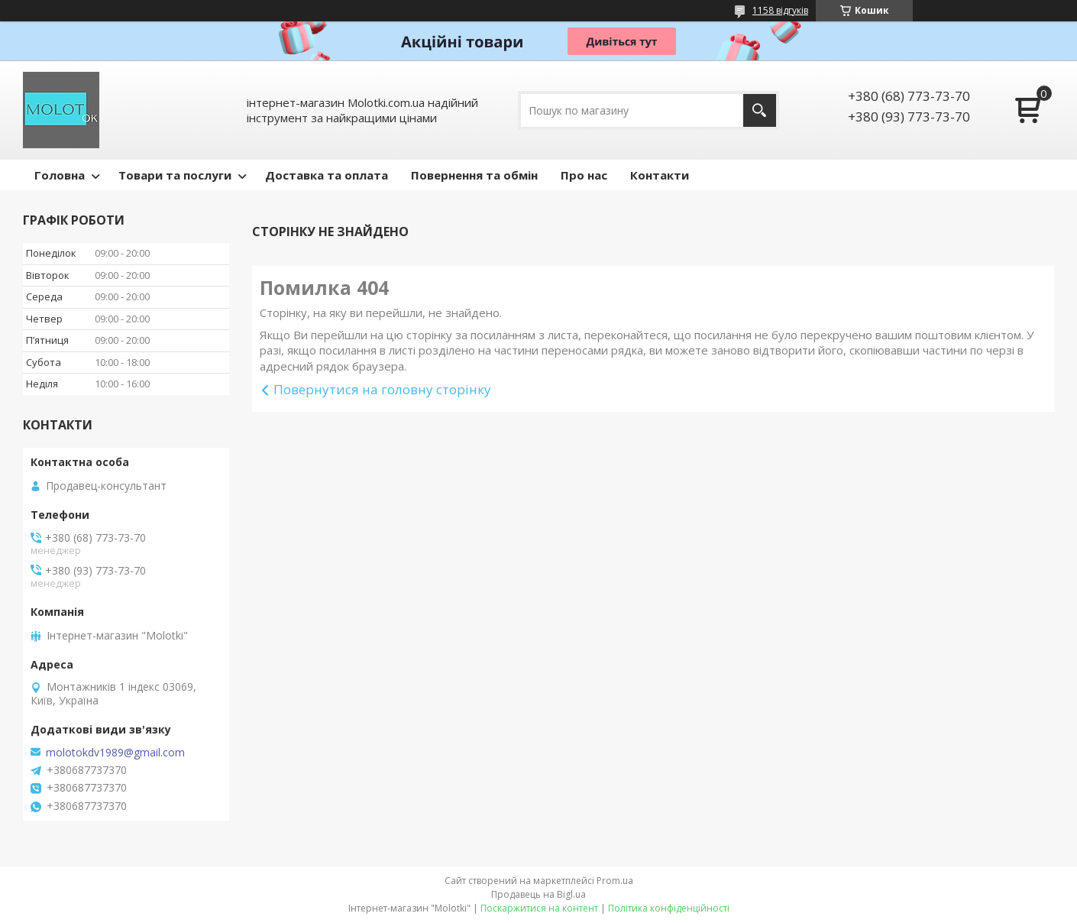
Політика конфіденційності (668, 908)
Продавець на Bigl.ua (538, 894)
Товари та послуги (174, 175)
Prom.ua (615, 880)
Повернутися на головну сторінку (382, 389)
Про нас (584, 175)
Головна (59, 175)
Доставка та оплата (326, 175)
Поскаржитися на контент (539, 908)
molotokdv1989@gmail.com (115, 752)
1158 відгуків (780, 10)
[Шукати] (759, 110)
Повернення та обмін (474, 175)
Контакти (659, 175)
